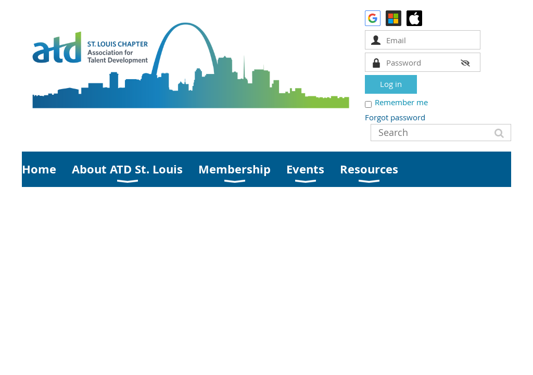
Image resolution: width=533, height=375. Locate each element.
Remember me (401, 102)
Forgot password (395, 117)
